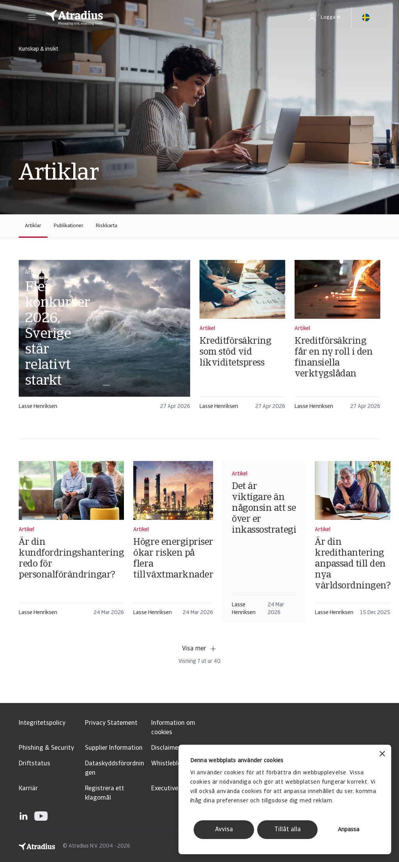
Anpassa (348, 830)
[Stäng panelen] (382, 754)
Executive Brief (172, 789)
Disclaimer (165, 748)
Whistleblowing (173, 764)
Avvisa (224, 830)
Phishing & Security (46, 748)
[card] (104, 338)
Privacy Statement (111, 723)
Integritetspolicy (42, 723)
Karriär (28, 789)
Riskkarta (106, 225)
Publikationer (68, 225)
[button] (32, 17)
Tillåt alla (287, 830)
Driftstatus (34, 764)
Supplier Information (114, 748)
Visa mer (199, 649)
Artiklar (33, 225)
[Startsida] (168, 17)
